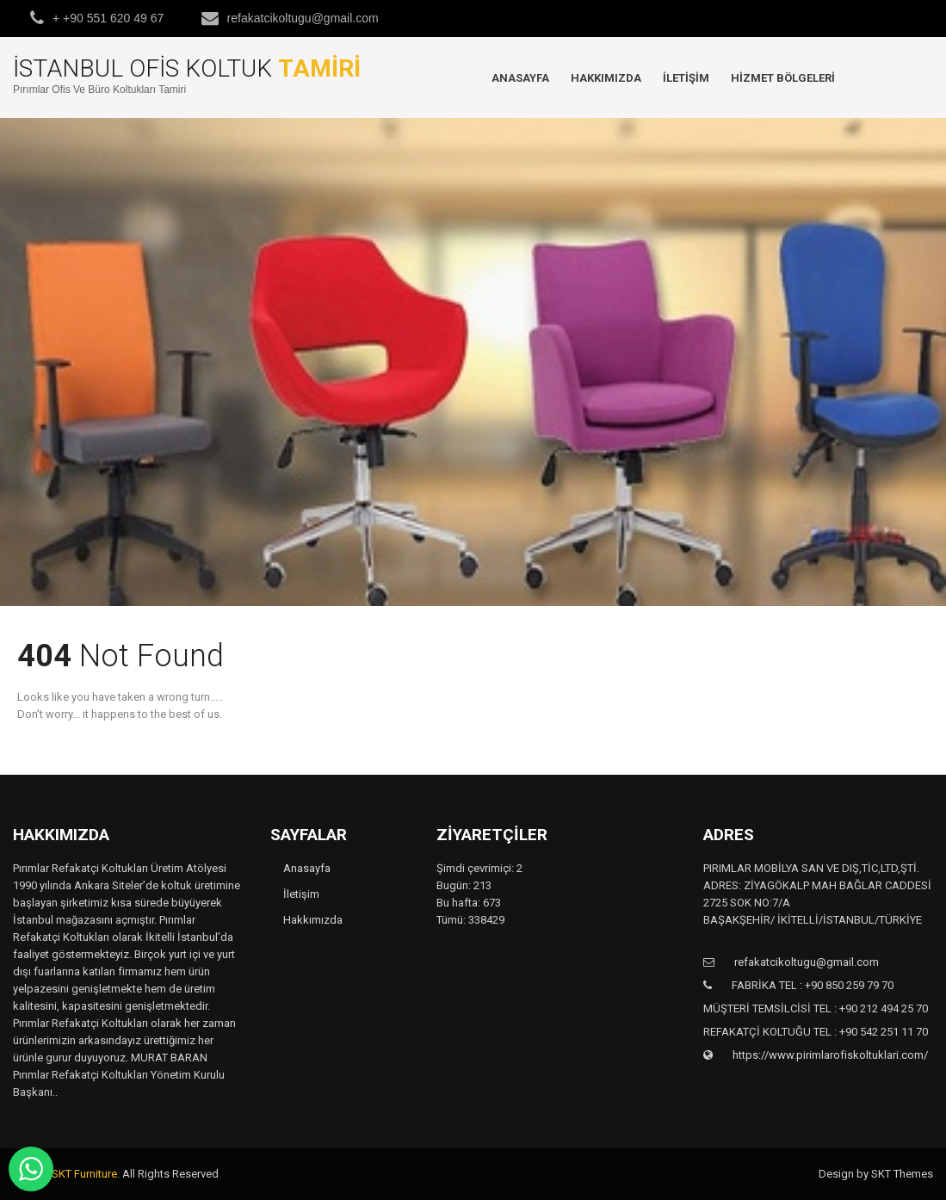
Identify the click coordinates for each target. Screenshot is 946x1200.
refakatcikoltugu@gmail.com (303, 18)
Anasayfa (520, 77)
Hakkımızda (606, 77)
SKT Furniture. (86, 1173)
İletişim (686, 77)
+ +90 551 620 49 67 (108, 18)
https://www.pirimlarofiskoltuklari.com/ (829, 1054)
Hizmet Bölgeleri (783, 77)
